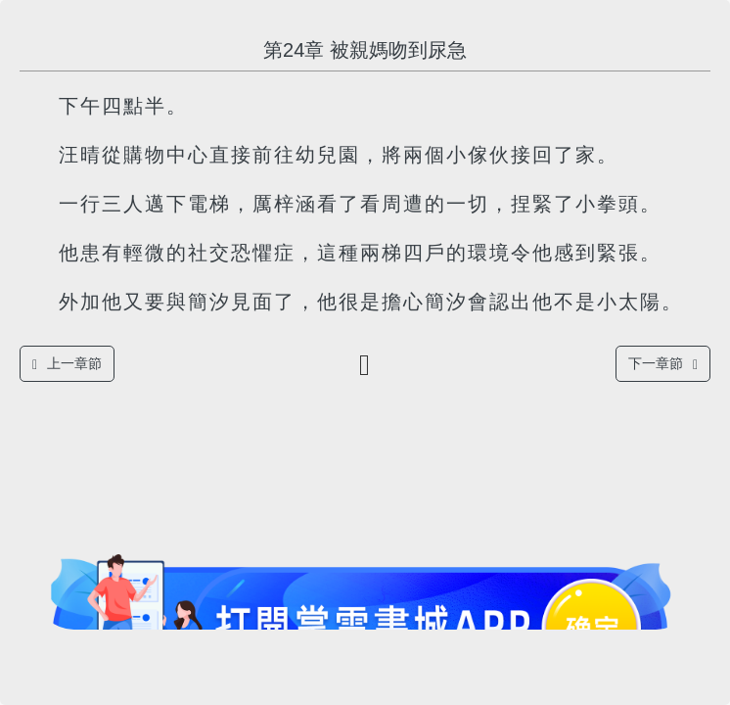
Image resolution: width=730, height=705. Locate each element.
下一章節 (663, 363)
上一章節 (67, 363)
